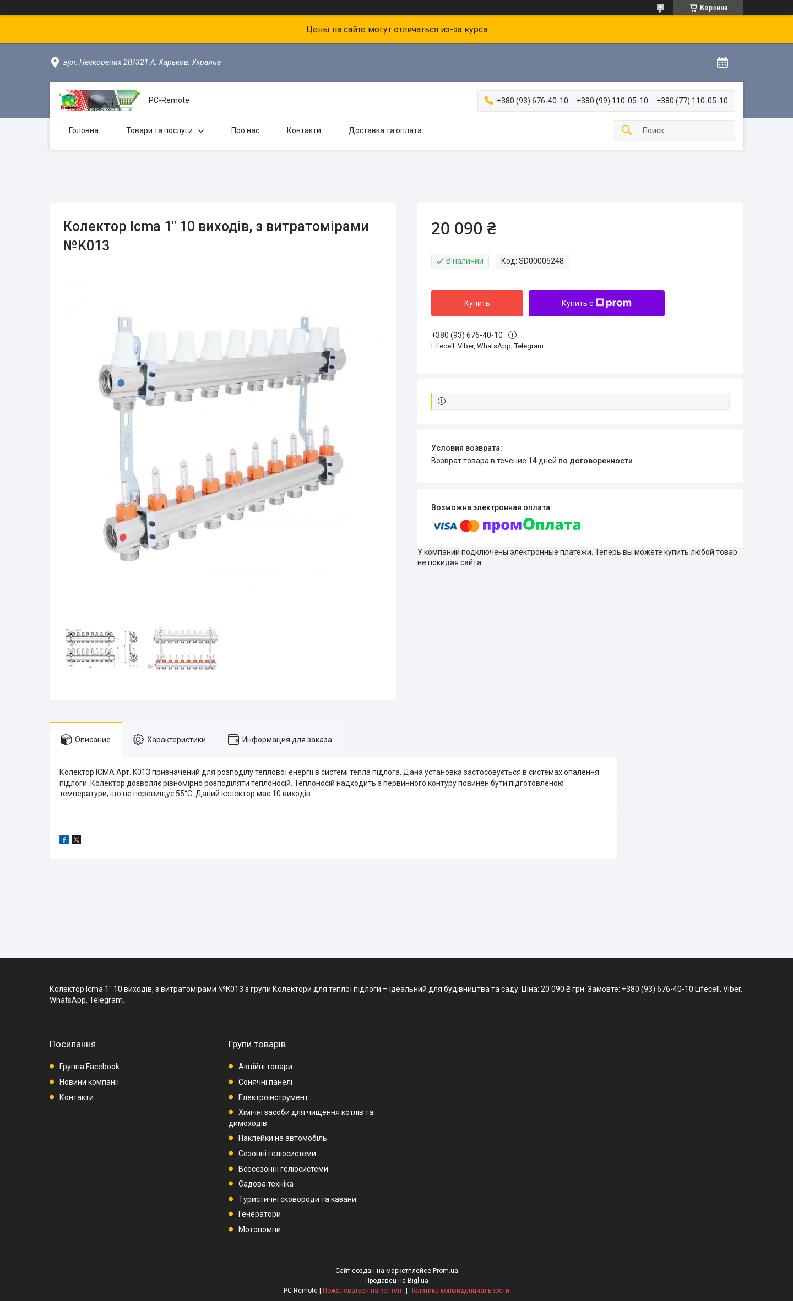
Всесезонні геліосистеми (283, 1169)
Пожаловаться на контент (363, 1290)
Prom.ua (445, 1271)
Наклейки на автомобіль (282, 1138)
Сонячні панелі (265, 1082)
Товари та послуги (159, 130)
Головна (84, 130)
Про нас (245, 130)
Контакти (304, 130)
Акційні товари (265, 1066)
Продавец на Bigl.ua (396, 1280)
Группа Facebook (89, 1066)
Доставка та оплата (385, 130)
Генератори (259, 1214)
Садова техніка (266, 1183)
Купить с (597, 303)
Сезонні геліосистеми (277, 1153)
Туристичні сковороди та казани (297, 1199)
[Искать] (626, 130)
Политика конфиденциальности (459, 1290)
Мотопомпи (259, 1229)
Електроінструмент (273, 1097)
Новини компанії (89, 1082)
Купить (477, 303)
